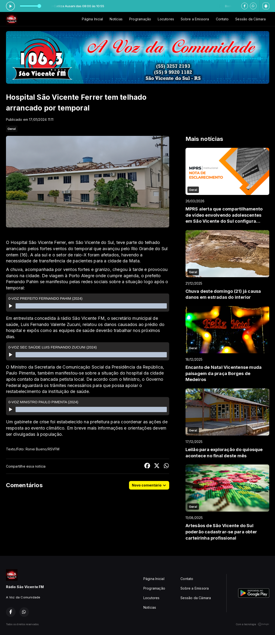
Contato (222, 19)
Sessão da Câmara (250, 19)
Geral (11, 129)
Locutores (166, 19)
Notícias (116, 19)
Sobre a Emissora (195, 19)
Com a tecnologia (252, 624)
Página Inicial (92, 19)
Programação (140, 19)
